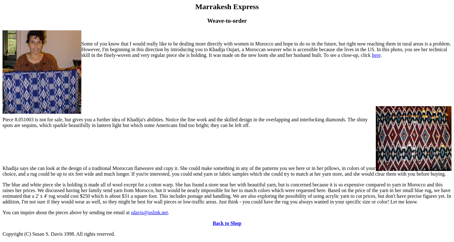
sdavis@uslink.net (149, 212)
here (376, 55)
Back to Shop (227, 223)
